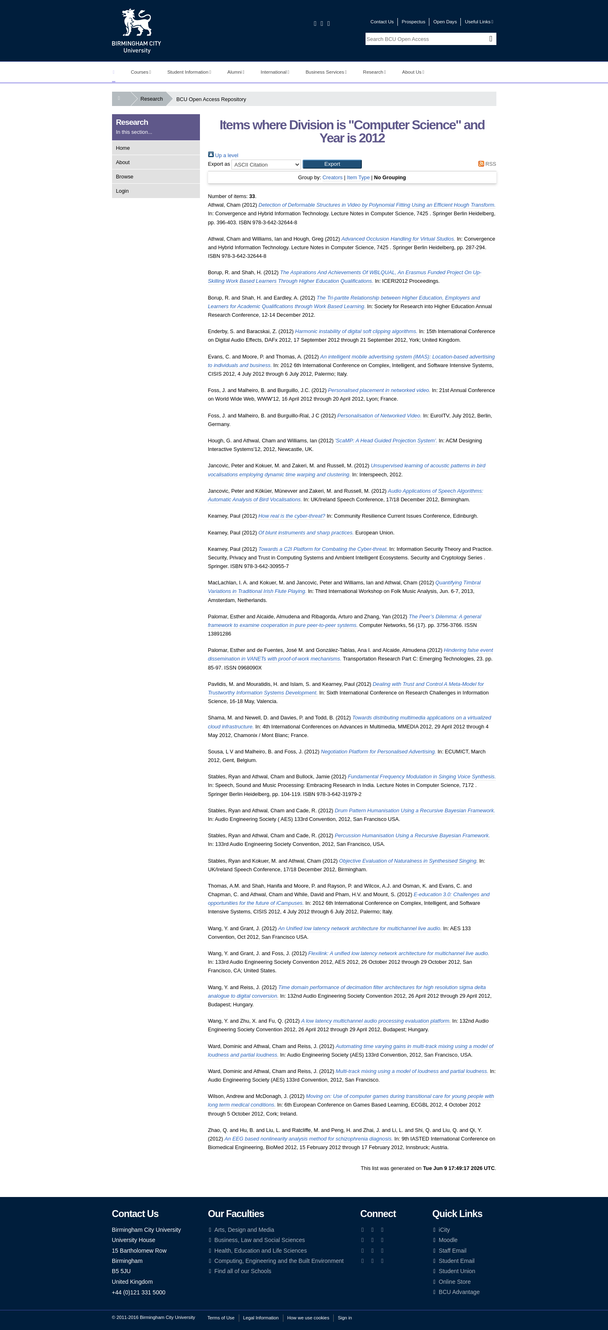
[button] (332, 164)
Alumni (236, 72)
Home (123, 148)
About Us (413, 72)
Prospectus (414, 21)
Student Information (189, 72)
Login (122, 191)
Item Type (358, 177)
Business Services (326, 72)
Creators (333, 177)
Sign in (345, 1317)
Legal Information (261, 1317)
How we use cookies (308, 1317)
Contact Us (382, 21)
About (123, 162)
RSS (486, 164)
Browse (125, 177)
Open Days (445, 21)
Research (374, 72)
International (275, 72)
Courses (141, 72)
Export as (219, 164)
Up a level (223, 155)
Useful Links (479, 21)
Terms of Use (220, 1317)
